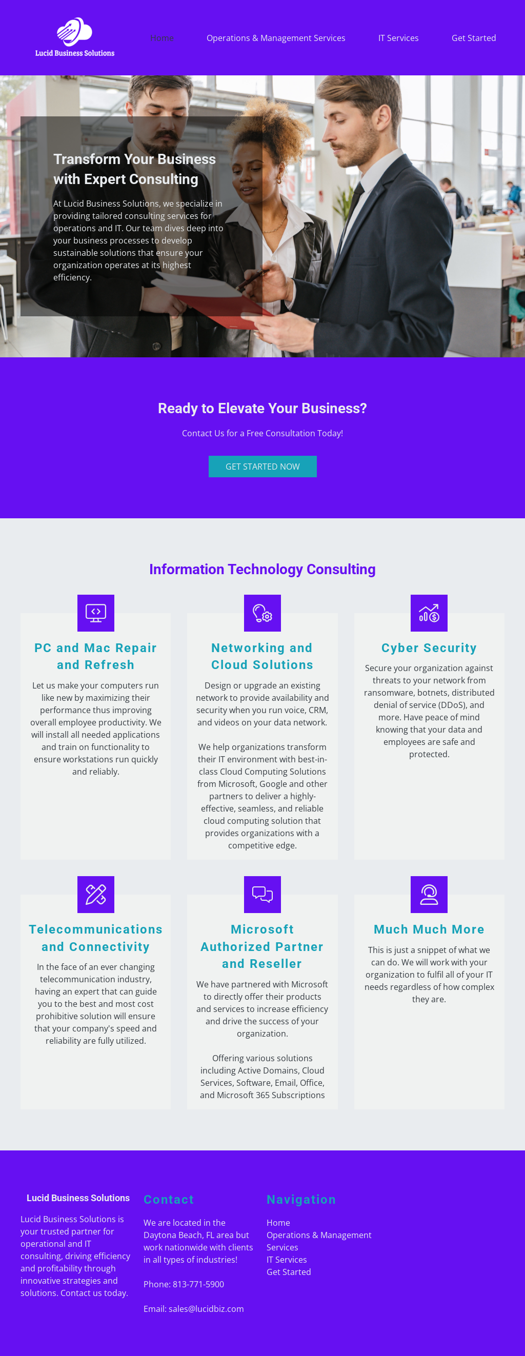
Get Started (474, 38)
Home (162, 38)
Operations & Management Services (276, 38)
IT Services (398, 38)
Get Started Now (263, 466)
